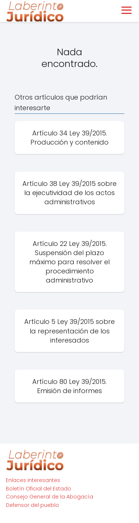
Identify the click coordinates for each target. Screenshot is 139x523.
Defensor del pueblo (32, 505)
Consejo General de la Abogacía (49, 496)
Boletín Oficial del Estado (38, 488)
